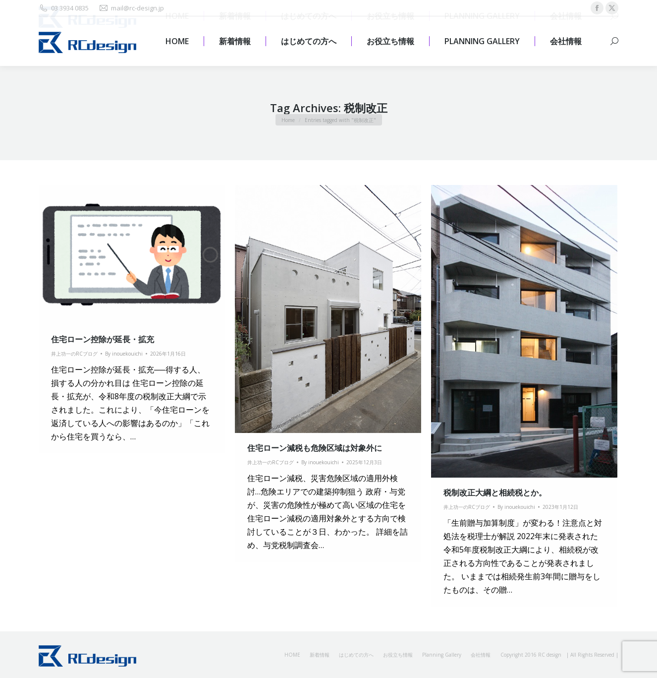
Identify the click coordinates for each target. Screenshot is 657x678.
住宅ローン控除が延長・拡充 (102, 339)
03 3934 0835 (64, 8)
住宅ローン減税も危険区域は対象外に (314, 447)
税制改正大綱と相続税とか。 (495, 492)
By (124, 353)
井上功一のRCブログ (74, 353)
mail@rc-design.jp (131, 8)
